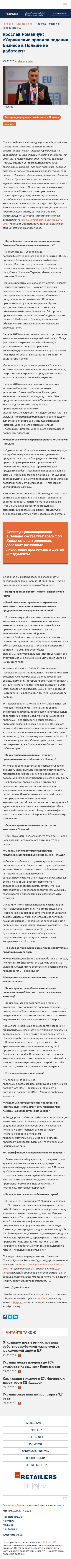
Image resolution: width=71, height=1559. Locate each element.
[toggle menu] (65, 4)
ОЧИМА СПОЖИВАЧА (35, 1450)
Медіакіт (8, 1524)
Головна (8, 23)
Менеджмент (24, 23)
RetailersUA (49, 1542)
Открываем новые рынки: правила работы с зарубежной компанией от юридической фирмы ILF (31, 1346)
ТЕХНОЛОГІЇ (35, 1436)
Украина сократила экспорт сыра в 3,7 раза (33, 1396)
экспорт (9, 123)
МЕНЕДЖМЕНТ (35, 1422)
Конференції (10, 1528)
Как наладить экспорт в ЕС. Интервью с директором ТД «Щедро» (34, 1380)
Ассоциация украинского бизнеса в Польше (32, 117)
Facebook (42, 1298)
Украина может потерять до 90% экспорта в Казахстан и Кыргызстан (31, 1364)
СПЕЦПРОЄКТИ (35, 1457)
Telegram (18, 1302)
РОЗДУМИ (35, 1443)
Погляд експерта (35, 1464)
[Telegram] (44, 1486)
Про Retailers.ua (12, 1516)
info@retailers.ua (13, 1534)
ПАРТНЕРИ (35, 1429)
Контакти (8, 1520)
